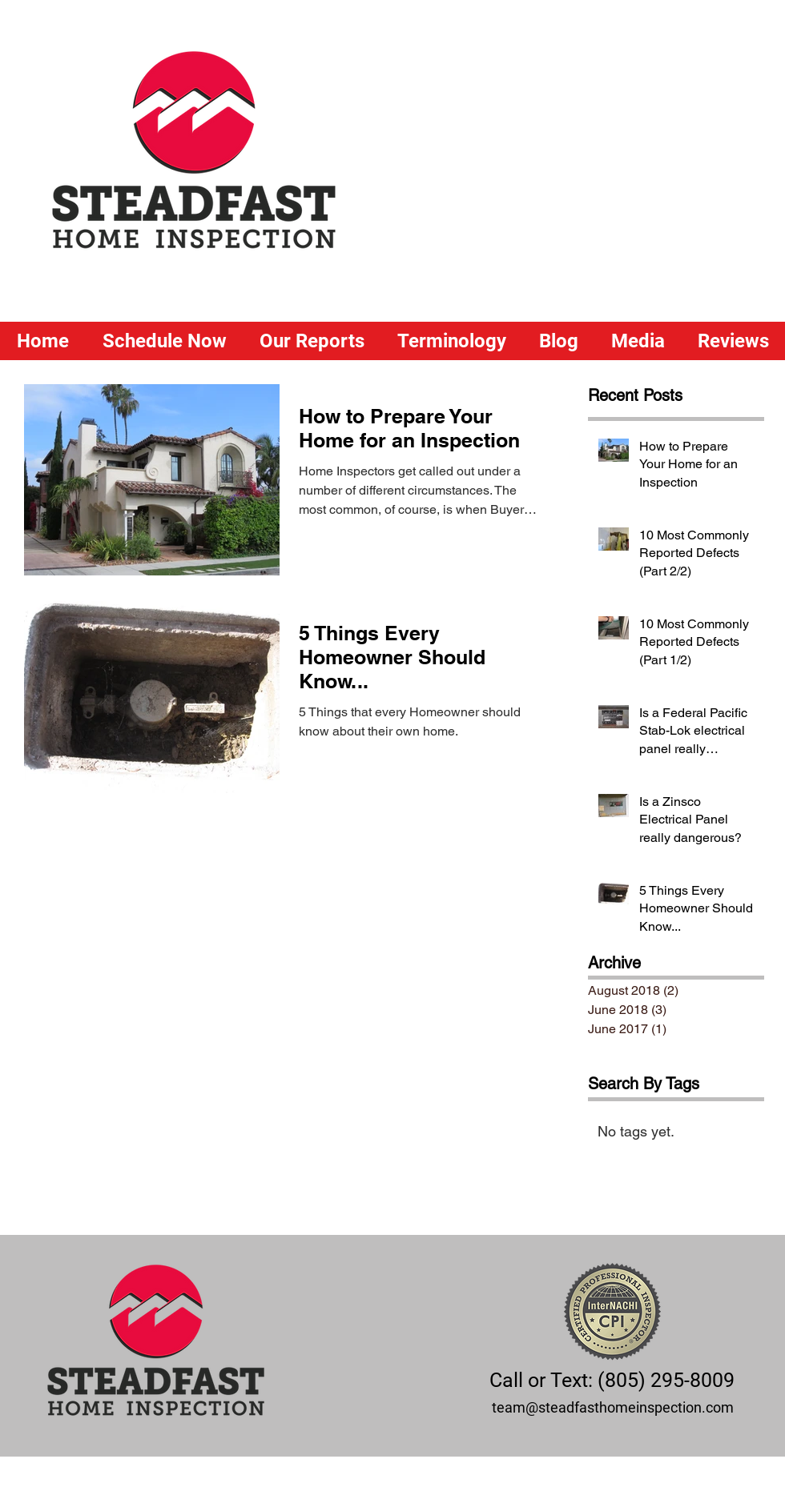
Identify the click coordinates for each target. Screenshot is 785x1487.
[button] (311, 341)
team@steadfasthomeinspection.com (613, 1407)
